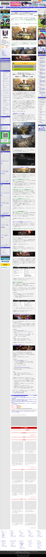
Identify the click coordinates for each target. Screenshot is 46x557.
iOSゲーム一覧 (22, 547)
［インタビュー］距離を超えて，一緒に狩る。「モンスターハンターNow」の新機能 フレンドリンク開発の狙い (5, 245)
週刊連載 (3, 535)
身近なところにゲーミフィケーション (6, 110)
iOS (33, 17)
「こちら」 (27, 552)
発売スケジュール (13, 535)
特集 (2, 51)
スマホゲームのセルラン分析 (6, 84)
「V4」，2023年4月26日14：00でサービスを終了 (18, 396)
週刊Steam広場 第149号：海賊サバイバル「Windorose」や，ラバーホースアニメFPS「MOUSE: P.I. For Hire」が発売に (17, 451)
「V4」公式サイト (25, 63)
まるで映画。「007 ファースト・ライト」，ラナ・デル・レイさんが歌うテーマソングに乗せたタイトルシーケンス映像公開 (42, 85)
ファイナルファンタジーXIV (42, 115)
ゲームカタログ (28, 8)
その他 (38, 547)
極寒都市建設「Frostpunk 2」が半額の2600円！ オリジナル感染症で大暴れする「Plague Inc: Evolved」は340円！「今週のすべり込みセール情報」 (17, 464)
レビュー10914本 (3, 5)
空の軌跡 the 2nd (41, 122)
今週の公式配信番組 (5, 78)
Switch (14, 7)
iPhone (31, 411)
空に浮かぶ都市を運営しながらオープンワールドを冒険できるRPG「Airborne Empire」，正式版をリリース (42, 62)
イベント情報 (39, 542)
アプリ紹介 (21, 545)
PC (4, 7)
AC (31, 7)
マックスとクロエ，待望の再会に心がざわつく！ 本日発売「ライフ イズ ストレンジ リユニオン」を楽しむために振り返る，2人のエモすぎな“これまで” (5, 181)
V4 (5, 36)
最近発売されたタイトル (22, 8)
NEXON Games (4, 40)
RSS (1, 0)
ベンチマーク (30, 546)
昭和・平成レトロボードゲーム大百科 (6, 100)
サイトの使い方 (10, 0)
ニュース (3, 50)
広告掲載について (4, 252)
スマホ (17, 7)
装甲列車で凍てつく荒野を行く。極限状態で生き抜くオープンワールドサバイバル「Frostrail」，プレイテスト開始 (42, 77)
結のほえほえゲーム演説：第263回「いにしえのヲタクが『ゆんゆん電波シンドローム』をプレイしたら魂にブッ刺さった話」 (30, 451)
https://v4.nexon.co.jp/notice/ (19, 392)
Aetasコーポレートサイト (5, 254)
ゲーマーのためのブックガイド (6, 94)
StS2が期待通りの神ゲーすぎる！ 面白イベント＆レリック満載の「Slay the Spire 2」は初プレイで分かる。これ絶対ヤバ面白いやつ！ (5, 203)
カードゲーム (39, 544)
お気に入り (36, 0)
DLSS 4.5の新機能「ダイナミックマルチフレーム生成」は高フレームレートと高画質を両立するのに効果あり (17, 494)
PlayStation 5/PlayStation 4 (5, 128)
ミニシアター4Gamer (5, 105)
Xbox (7, 7)
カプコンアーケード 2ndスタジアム (42, 112)
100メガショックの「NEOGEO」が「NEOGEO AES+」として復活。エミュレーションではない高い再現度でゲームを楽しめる (42, 66)
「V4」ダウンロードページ (24, 66)
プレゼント (3, 119)
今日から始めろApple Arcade (6, 97)
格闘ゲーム (39, 543)
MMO (17, 411)
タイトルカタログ (13, 536)
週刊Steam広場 (4, 87)
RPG (15, 411)
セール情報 (21, 544)
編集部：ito (35, 15)
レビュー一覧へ (33, 497)
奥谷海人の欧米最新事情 (6, 72)
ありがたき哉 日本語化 (5, 108)
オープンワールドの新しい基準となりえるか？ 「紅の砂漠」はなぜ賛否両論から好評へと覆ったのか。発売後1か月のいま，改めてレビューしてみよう (17, 481)
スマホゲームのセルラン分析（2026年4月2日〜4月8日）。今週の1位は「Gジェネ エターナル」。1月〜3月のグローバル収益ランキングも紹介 (42, 89)
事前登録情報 (21, 543)
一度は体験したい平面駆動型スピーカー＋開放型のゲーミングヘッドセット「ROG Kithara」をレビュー (30, 494)
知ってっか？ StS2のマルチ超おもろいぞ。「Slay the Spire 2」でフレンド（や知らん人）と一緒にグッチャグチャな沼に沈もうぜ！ (5, 193)
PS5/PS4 (10, 7)
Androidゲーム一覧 (22, 548)
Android (12, 18)
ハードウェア (27, 7)
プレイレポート (6, 8)
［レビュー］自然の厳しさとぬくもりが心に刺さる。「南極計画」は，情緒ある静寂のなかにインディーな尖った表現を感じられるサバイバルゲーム (5, 213)
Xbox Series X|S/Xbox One (5, 127)
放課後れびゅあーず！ (5, 113)
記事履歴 (40, 0)
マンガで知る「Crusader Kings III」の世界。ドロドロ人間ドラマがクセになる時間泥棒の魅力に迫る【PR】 (5, 171)
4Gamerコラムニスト (5, 102)
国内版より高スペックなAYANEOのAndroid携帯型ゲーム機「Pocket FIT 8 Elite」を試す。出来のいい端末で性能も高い (30, 481)
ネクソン (3, 39)
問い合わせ (14, 0)
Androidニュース (22, 542)
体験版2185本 (7, 5)
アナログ (34, 7)
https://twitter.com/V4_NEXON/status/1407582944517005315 (22, 367)
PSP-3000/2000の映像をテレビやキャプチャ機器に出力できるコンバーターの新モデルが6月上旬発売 (42, 93)
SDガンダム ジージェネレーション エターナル (42, 102)
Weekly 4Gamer (4, 73)
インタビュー (10, 8)
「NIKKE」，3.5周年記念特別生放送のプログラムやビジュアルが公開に (42, 81)
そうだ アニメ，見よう (5, 92)
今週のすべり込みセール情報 (6, 86)
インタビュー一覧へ (32, 527)
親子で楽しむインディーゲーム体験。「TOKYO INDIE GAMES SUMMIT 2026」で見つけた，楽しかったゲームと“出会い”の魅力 (5, 161)
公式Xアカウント (5, 0)
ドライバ (3, 123)
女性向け (21, 7)
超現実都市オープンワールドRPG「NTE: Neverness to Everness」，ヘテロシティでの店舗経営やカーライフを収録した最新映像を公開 (42, 73)
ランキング (44, 0)
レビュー (2, 8)
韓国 (25, 411)
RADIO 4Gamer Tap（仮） (6, 90)
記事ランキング (4, 537)
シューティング (39, 545)
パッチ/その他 (4, 55)
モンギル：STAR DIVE (42, 99)
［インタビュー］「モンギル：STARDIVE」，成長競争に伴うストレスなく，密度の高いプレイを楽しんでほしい (5, 235)
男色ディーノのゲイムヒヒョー (6, 81)
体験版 (14, 8)
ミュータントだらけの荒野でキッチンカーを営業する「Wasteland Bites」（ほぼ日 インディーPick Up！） (30, 464)
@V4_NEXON (20, 330)
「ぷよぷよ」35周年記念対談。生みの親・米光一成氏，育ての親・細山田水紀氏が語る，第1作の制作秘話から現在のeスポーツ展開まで (30, 524)
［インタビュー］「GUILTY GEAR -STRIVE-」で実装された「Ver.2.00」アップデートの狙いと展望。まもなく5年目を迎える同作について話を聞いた (5, 225)
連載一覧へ (8, 115)
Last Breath (40, 109)
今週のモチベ (4, 75)
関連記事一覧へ (35, 395)
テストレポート (31, 542)
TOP (1, 7)
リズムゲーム (39, 546)
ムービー (17, 8)
